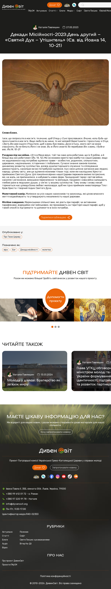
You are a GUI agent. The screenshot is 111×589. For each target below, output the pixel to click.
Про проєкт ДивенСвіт (13, 561)
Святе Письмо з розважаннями (35, 540)
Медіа (71, 11)
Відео (5, 547)
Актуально (41, 11)
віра (6, 250)
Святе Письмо (90, 11)
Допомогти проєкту (55, 298)
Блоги (62, 11)
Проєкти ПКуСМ (9, 564)
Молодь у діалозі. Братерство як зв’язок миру (33, 382)
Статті (53, 11)
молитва (46, 250)
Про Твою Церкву (12, 237)
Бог (14, 250)
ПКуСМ (31, 11)
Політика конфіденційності (55, 576)
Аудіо (5, 543)
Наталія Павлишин (49, 27)
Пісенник (24, 532)
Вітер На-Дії (26, 543)
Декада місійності (29, 250)
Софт (79, 11)
